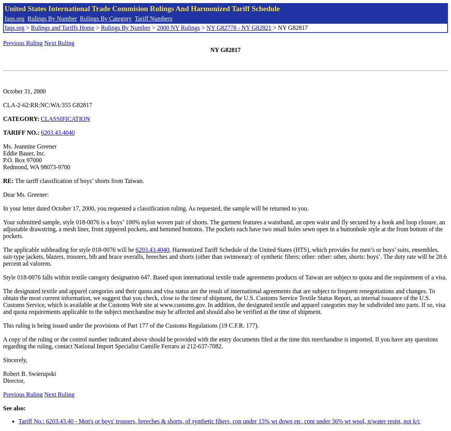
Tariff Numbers (153, 18)
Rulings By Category (106, 18)
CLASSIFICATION (65, 119)
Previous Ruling (23, 43)
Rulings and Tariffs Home (63, 27)
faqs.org (15, 18)
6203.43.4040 (58, 132)
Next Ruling (59, 43)
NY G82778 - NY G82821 (239, 27)
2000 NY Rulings (178, 27)
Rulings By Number (52, 18)
